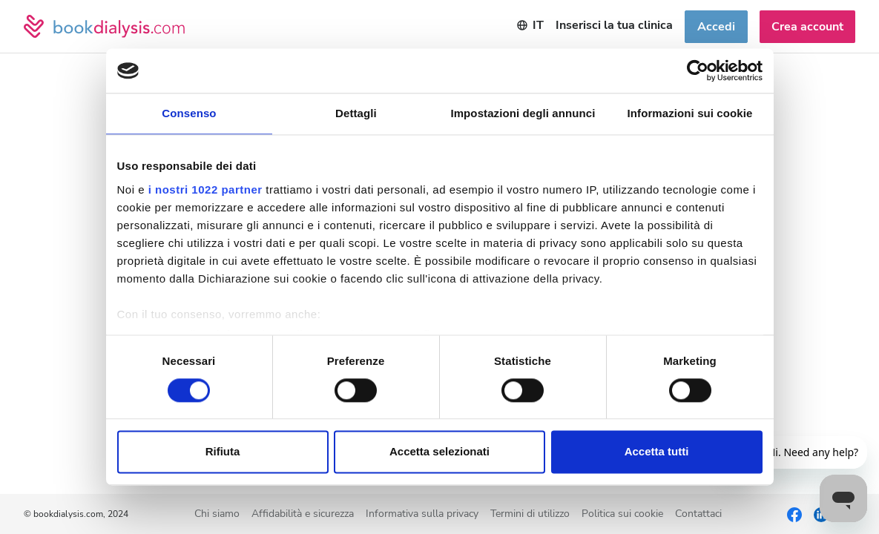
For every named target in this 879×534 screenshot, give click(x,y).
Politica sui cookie (622, 514)
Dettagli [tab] (356, 113)
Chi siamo (217, 514)
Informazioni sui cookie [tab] (690, 113)
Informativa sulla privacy (422, 514)
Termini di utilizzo (530, 514)
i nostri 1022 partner (205, 189)
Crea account (807, 27)
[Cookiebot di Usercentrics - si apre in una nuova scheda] (698, 70)
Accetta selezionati (439, 452)
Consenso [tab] (189, 113)
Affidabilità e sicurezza (302, 514)
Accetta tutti (657, 452)
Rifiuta (222, 452)
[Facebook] (794, 514)
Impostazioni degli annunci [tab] (522, 113)
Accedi (716, 27)
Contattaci (698, 514)
